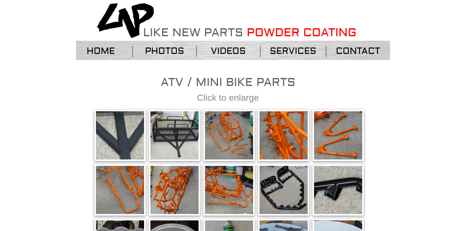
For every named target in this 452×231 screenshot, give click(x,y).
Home (101, 51)
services (293, 51)
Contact (358, 51)
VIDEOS (228, 51)
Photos (164, 51)
